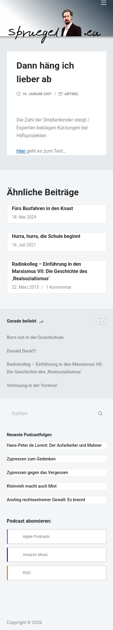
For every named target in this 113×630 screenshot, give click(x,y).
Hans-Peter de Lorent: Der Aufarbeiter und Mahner (54, 445)
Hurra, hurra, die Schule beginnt (46, 236)
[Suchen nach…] (50, 414)
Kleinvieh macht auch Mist (32, 486)
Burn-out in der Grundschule (35, 337)
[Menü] (103, 2)
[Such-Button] (100, 414)
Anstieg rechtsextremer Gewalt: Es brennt (46, 499)
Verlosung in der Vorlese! (32, 385)
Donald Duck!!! (21, 351)
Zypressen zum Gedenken (31, 458)
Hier (22, 151)
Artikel (71, 94)
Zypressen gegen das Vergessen (37, 472)
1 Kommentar (59, 287)
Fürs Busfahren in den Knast (42, 208)
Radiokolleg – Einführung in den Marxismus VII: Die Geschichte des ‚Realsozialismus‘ (49, 271)
